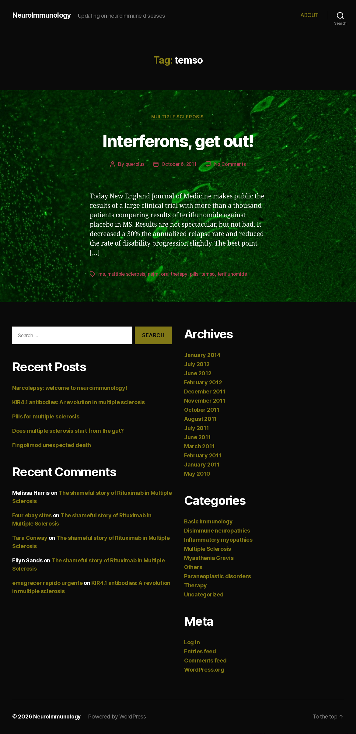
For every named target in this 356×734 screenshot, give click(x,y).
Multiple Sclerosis (178, 117)
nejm (154, 274)
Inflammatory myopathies (218, 540)
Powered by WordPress (118, 717)
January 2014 (202, 355)
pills (195, 274)
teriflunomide (234, 274)
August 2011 (200, 419)
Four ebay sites (32, 516)
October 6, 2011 (179, 165)
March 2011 (199, 446)
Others (193, 567)
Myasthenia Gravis (208, 558)
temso (210, 274)
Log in (192, 642)
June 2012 (197, 373)
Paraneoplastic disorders (217, 576)
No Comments (231, 165)
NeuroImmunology (42, 15)
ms (101, 274)
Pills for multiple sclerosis (45, 417)
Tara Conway (29, 538)
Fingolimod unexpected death (51, 445)
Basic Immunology (208, 522)
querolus (134, 165)
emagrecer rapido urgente (47, 583)
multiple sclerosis (126, 274)
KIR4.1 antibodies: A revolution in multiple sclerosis (78, 403)
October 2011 (201, 410)
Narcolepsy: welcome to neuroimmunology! (69, 388)
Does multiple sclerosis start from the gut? (68, 431)
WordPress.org (204, 670)
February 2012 (203, 382)
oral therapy (175, 274)
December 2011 (204, 392)
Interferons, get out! (178, 140)
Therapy (195, 585)
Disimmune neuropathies (217, 531)
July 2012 (197, 364)
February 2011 (203, 456)
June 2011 (197, 437)
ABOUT (309, 15)
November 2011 (204, 401)
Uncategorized (204, 595)
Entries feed (200, 651)
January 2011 (202, 465)
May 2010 (197, 474)
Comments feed (205, 661)
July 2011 (196, 428)
